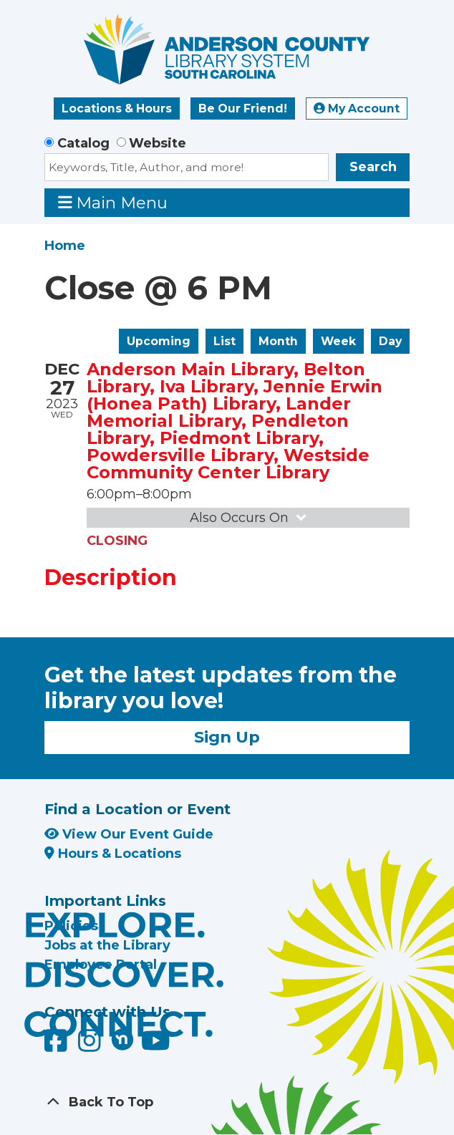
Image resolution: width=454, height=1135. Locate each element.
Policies (71, 926)
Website (157, 143)
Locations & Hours (117, 108)
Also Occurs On (249, 518)
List (224, 341)
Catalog (83, 143)
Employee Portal (100, 964)
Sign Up (227, 737)
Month (278, 341)
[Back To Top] (227, 1102)
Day (390, 341)
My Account (357, 108)
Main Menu (113, 202)
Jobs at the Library (107, 945)
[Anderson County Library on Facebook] (57, 1046)
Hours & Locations (112, 853)
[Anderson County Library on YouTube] (155, 1046)
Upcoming (158, 341)
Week (338, 341)
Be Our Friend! (242, 108)
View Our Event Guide (128, 834)
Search (373, 167)
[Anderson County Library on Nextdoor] (122, 1039)
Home (64, 245)
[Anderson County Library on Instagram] (91, 1046)
